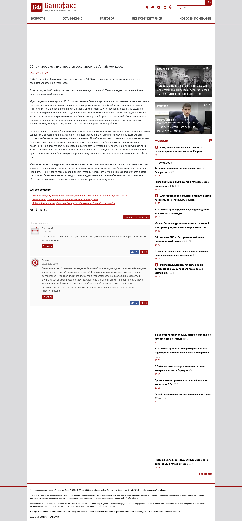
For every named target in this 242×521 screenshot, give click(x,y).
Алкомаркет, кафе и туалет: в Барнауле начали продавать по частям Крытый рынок (80, 195)
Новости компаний (195, 18)
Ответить (47, 246)
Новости (38, 18)
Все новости (205, 473)
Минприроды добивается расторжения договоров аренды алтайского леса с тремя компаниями (179, 268)
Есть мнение (72, 18)
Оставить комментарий (136, 217)
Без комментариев (147, 18)
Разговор (107, 18)
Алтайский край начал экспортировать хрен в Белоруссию (65, 199)
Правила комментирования (101, 512)
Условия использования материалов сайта (67, 512)
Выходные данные (38, 512)
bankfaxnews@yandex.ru (155, 490)
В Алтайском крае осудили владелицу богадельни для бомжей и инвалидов (73, 203)
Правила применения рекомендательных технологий (139, 512)
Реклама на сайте (172, 512)
